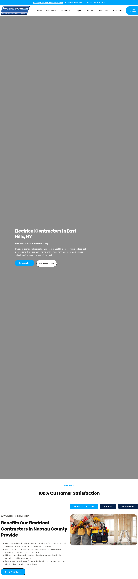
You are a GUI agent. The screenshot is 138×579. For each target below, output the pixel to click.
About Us (92, 11)
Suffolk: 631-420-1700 (96, 2)
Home (40, 11)
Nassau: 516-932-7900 (74, 2)
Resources (104, 11)
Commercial (66, 11)
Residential (52, 11)
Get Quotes (118, 11)
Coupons (80, 11)
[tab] (84, 506)
